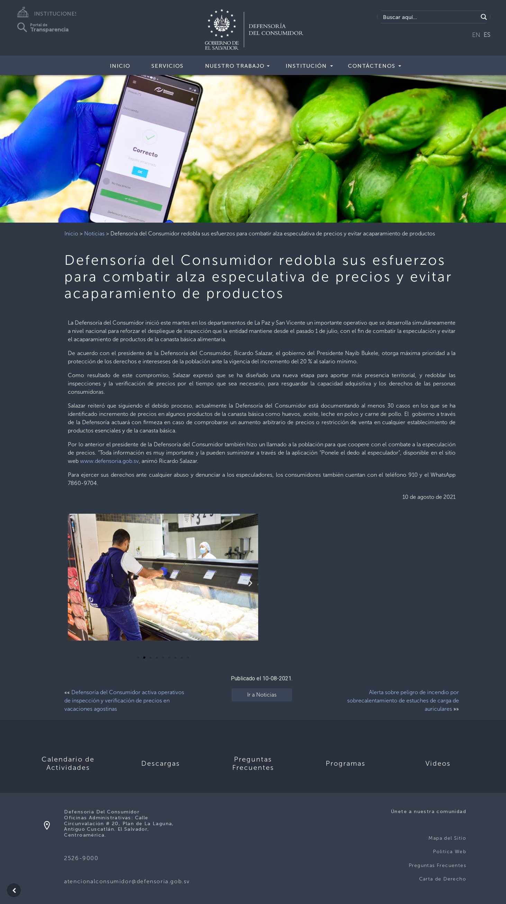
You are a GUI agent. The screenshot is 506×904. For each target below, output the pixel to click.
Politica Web (449, 852)
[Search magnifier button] (484, 17)
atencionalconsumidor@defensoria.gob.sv (127, 881)
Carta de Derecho (442, 879)
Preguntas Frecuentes (437, 865)
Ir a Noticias (262, 694)
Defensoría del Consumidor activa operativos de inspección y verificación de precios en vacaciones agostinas (124, 700)
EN (476, 35)
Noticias (94, 233)
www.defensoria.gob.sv (109, 461)
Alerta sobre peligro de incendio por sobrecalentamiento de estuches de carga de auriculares (403, 700)
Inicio (120, 66)
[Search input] (429, 17)
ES (487, 35)
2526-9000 (81, 858)
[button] (138, 657)
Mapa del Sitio (447, 838)
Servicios (167, 66)
